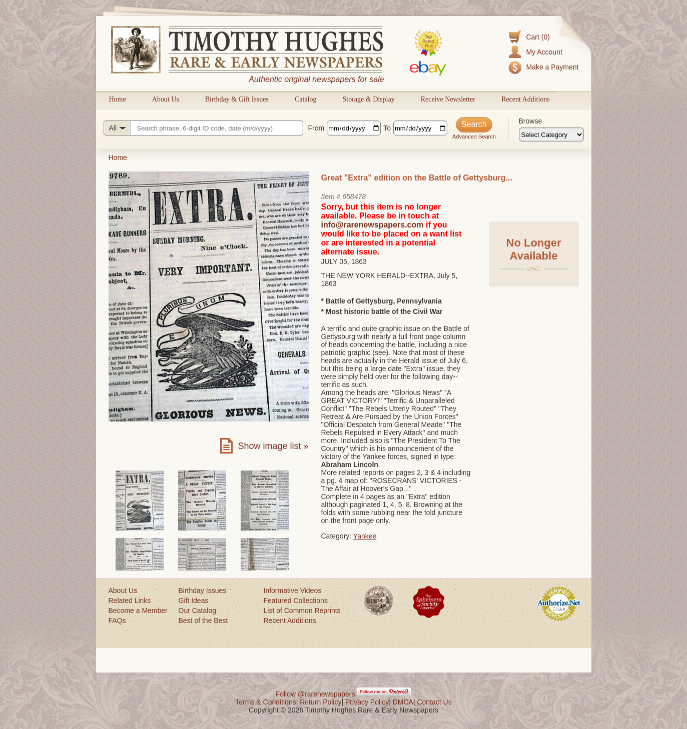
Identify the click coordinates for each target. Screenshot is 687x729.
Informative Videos (293, 590)
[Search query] (203, 128)
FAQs (117, 620)
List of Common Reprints (302, 610)
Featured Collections (296, 600)
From (316, 128)
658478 (354, 196)
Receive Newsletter (448, 99)
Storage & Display (368, 99)
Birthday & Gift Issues (237, 99)
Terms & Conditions (265, 702)
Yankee (364, 536)
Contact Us (434, 702)
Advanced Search (474, 137)
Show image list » (273, 446)
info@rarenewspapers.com (372, 224)
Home (117, 99)
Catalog (306, 99)
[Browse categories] (551, 135)
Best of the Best (203, 620)
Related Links (130, 600)
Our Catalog (197, 610)
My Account (544, 52)
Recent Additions (525, 99)
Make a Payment (552, 67)
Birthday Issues (203, 590)
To (387, 128)
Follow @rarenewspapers (315, 694)
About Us (165, 99)
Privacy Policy (367, 702)
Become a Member (138, 610)
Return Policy (320, 702)
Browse (530, 121)
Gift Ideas (194, 600)
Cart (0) (537, 37)
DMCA (403, 702)
